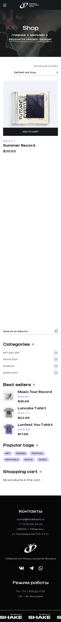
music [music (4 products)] (43, 459)
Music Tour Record (35, 392)
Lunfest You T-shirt (35, 424)
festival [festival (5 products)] (37, 453)
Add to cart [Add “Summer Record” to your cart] (30, 131)
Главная (19, 35)
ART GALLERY (30, 353)
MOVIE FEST (30, 359)
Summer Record (19, 145)
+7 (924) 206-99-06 (30, 524)
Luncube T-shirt (32, 408)
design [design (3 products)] (21, 453)
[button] (21, 568)
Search (56, 331)
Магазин (37, 35)
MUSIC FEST (30, 373)
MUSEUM (30, 366)
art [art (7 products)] (7, 453)
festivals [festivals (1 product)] (11, 459)
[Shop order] (36, 72)
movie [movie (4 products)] (29, 459)
